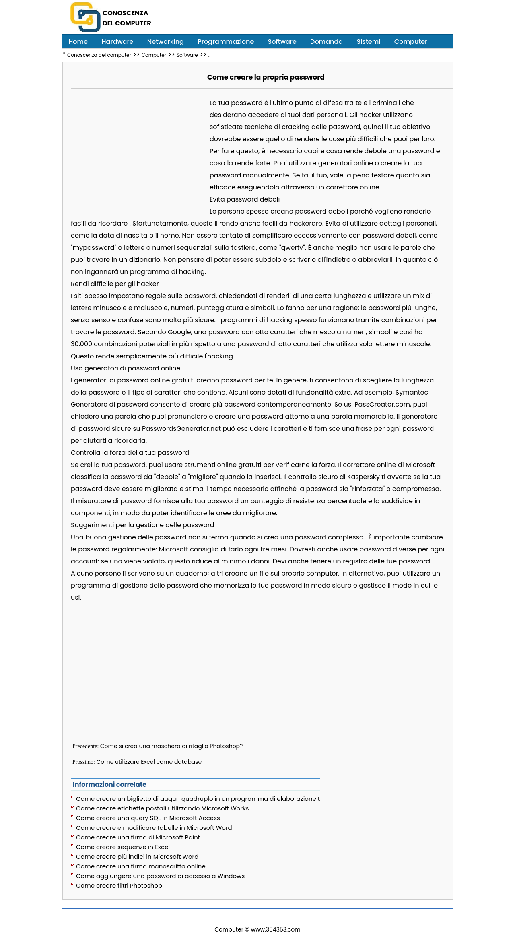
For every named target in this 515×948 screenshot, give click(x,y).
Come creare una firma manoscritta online (141, 866)
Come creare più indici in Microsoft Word (137, 856)
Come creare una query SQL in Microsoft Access (148, 818)
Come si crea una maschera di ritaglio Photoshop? (171, 746)
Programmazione (226, 41)
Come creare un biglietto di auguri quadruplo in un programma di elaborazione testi (198, 798)
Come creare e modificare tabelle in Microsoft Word (154, 827)
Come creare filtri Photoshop (119, 885)
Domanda (326, 41)
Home (78, 41)
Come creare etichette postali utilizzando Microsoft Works (162, 808)
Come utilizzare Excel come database (149, 762)
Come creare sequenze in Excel (123, 847)
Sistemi (368, 41)
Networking (165, 41)
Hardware (117, 41)
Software (282, 41)
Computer (410, 41)
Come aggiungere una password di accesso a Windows (160, 876)
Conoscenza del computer (99, 54)
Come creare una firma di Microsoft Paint (138, 837)
